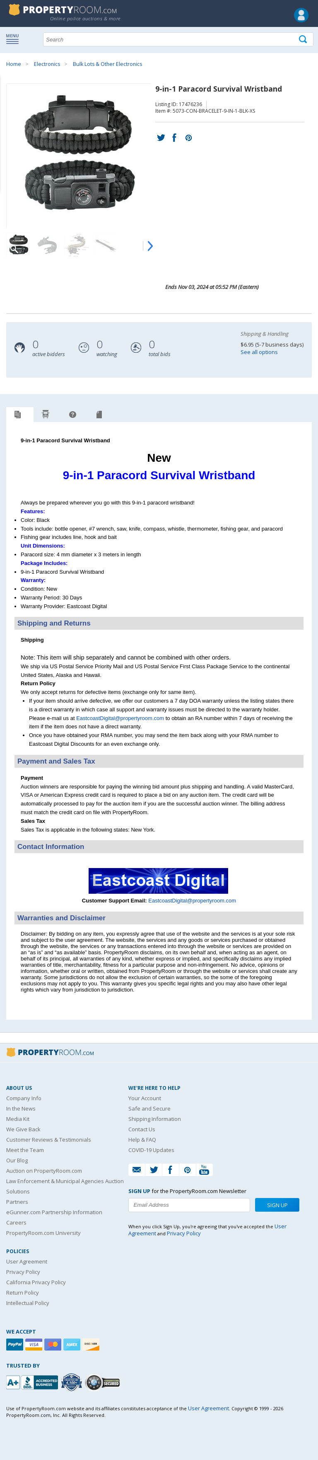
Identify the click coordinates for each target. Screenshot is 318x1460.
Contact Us (141, 1129)
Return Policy (22, 1292)
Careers (16, 1222)
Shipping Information (154, 1119)
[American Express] (72, 1345)
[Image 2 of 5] (47, 245)
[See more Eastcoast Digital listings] (159, 892)
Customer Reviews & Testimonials (48, 1139)
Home (13, 64)
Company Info (23, 1098)
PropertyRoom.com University (43, 1233)
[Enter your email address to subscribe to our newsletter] (189, 1205)
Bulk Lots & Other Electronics (107, 64)
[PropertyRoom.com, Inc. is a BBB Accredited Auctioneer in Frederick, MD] (33, 1381)
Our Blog (17, 1160)
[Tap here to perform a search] (304, 39)
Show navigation (14, 38)
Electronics (47, 64)
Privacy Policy (23, 1272)
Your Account (144, 1098)
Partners (17, 1201)
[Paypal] (15, 1345)
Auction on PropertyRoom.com (44, 1170)
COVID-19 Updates (151, 1150)
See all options (259, 352)
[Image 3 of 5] (76, 245)
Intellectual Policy (27, 1303)
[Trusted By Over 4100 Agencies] (72, 1382)
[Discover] (91, 1345)
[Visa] (34, 1345)
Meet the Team (25, 1150)
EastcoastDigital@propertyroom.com (120, 718)
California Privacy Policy (36, 1282)
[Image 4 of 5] (105, 245)
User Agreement (26, 1261)
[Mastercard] (53, 1345)
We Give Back (23, 1129)
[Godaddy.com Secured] (104, 1382)
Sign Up (277, 1205)
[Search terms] (178, 39)
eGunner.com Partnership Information (54, 1212)
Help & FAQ (142, 1139)
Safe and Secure (149, 1108)
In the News (21, 1108)
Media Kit (17, 1119)
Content (8, 105)
